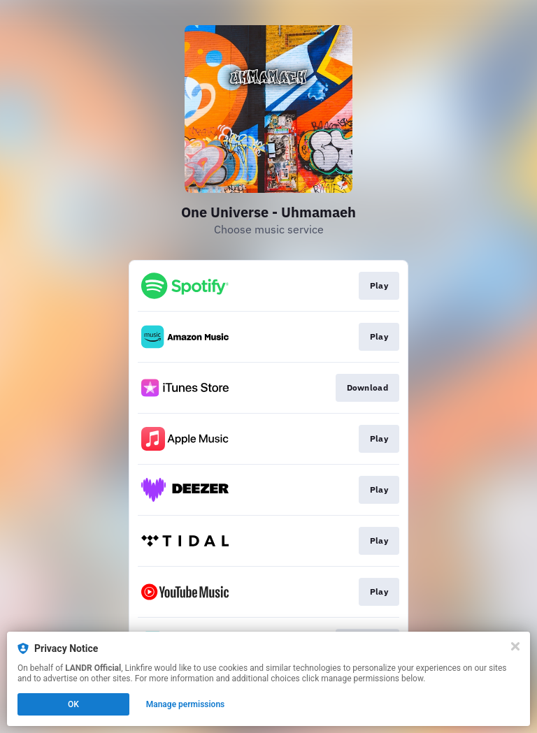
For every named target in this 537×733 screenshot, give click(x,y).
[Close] (515, 646)
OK (73, 704)
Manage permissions (185, 704)
